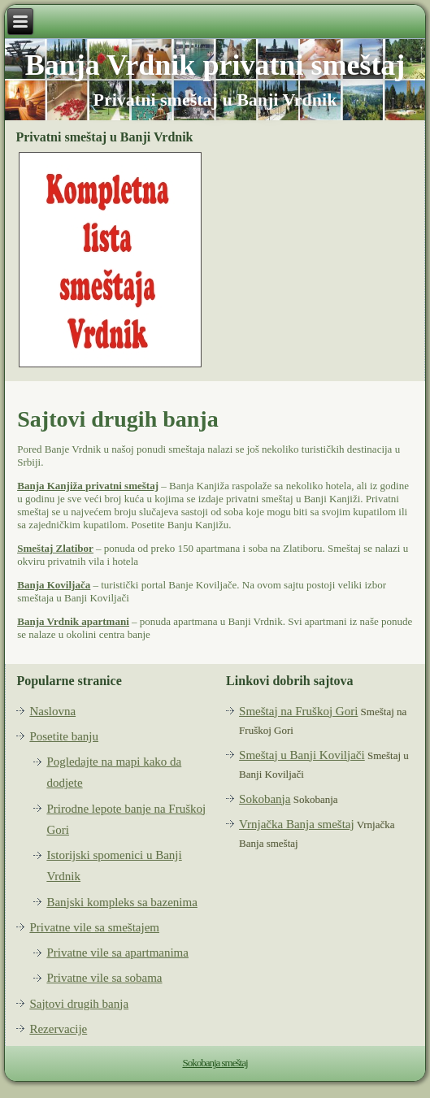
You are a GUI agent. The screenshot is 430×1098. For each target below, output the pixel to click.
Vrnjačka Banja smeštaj (296, 824)
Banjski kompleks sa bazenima (121, 902)
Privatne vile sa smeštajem (94, 927)
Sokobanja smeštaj (214, 1063)
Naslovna (52, 711)
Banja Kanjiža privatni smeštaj (88, 486)
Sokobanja (264, 798)
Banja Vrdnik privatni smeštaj (215, 65)
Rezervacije (58, 1028)
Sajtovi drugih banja (78, 1003)
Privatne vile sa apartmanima (117, 952)
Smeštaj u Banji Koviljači (302, 755)
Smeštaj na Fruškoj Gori (298, 711)
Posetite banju (63, 736)
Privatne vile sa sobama (104, 977)
